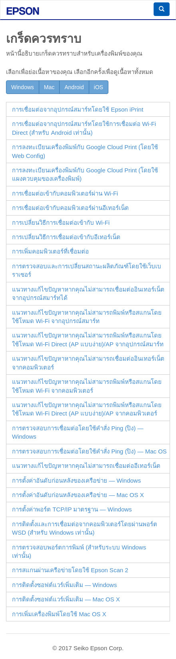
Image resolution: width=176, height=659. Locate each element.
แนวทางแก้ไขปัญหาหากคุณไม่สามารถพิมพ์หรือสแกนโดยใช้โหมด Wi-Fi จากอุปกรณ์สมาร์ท (87, 316)
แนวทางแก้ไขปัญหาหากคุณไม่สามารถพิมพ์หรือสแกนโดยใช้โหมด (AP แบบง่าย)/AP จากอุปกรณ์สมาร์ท (88, 339)
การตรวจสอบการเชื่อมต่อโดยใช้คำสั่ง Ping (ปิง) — (78, 432)
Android (74, 87)
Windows (22, 87)
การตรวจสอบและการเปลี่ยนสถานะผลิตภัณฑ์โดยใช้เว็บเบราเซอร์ (86, 270)
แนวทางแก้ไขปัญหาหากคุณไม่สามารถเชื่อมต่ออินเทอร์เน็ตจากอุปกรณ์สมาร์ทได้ (88, 293)
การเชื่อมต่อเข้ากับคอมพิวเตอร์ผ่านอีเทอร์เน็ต (70, 207)
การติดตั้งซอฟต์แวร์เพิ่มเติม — (64, 584)
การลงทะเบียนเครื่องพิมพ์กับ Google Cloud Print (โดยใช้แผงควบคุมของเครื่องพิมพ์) (85, 174)
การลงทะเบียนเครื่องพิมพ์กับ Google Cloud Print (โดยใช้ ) (85, 151)
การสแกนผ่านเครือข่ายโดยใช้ (70, 570)
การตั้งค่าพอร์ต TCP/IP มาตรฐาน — (72, 509)
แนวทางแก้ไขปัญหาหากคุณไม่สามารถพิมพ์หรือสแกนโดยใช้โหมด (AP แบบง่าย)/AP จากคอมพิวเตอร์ (87, 409)
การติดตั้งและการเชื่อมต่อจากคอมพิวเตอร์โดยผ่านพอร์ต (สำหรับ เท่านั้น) (84, 528)
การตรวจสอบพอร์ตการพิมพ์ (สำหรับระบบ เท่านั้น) (79, 551)
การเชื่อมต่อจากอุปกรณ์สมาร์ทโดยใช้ (77, 109)
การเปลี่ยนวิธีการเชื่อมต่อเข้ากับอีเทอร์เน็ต (66, 237)
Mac (49, 87)
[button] (162, 9)
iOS (98, 87)
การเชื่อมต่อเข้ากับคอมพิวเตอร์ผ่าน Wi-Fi (65, 193)
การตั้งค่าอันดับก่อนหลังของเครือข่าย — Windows (76, 480)
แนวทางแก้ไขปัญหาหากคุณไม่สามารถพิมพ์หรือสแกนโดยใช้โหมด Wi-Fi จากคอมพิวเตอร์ (87, 385)
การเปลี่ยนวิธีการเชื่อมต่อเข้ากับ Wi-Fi (61, 222)
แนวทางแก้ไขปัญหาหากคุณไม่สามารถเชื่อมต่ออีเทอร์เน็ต (86, 465)
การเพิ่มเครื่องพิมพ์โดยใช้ (59, 614)
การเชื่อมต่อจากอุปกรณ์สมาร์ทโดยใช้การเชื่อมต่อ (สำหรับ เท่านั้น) (84, 128)
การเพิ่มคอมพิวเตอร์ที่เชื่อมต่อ (50, 251)
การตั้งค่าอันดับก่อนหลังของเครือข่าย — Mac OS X (78, 494)
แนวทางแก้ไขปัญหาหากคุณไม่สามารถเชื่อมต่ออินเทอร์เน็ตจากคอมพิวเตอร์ (88, 362)
